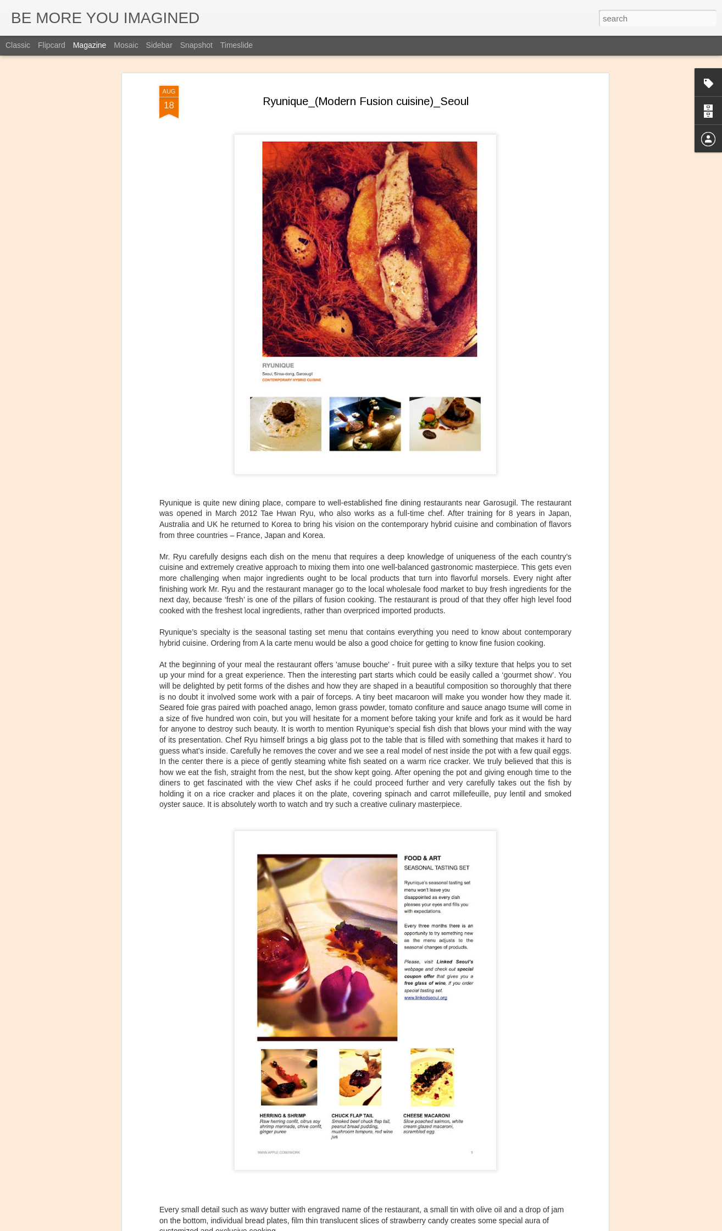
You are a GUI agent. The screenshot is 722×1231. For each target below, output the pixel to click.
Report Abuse (427, 1225)
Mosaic (126, 45)
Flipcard (51, 45)
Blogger (395, 1225)
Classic (17, 45)
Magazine (90, 45)
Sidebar (159, 45)
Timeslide (236, 45)
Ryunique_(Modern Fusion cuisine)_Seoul (366, 81)
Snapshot (196, 45)
